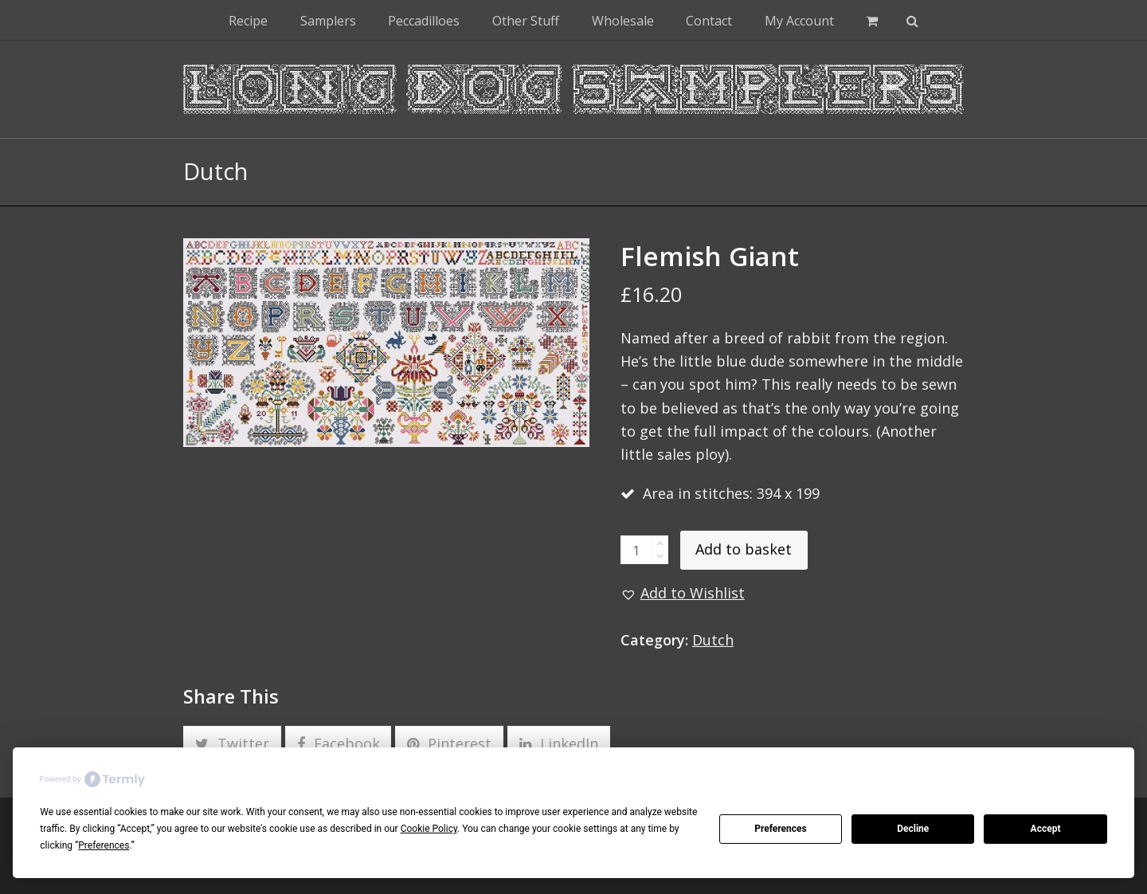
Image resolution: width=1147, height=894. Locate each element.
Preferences (780, 828)
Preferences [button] (103, 845)
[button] (871, 20)
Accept (1046, 828)
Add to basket (743, 549)
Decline (913, 828)
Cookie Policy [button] (429, 828)
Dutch (713, 639)
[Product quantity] (636, 549)
